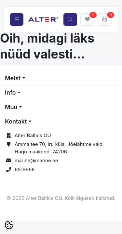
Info (10, 92)
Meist (12, 78)
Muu (11, 107)
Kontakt (16, 121)
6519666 (25, 169)
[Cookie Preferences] (9, 225)
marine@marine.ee (36, 160)
